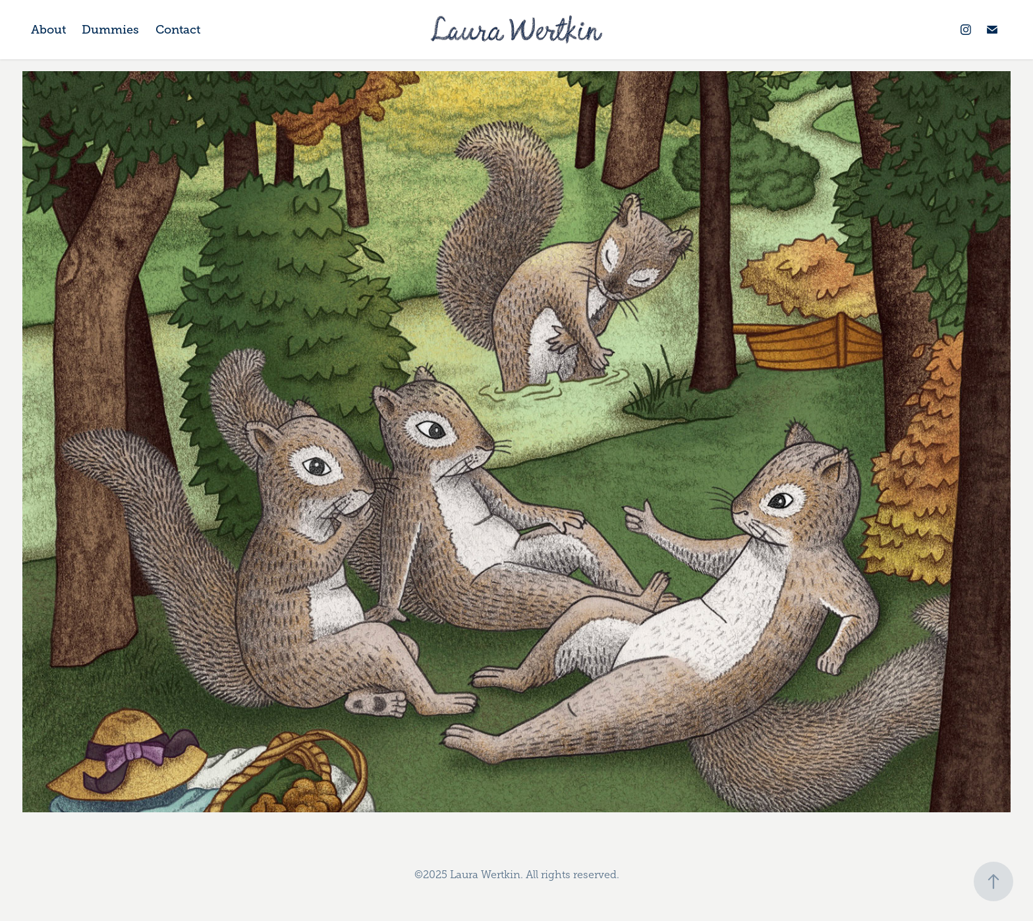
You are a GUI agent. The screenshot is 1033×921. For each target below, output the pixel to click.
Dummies (110, 29)
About (48, 29)
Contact (177, 29)
